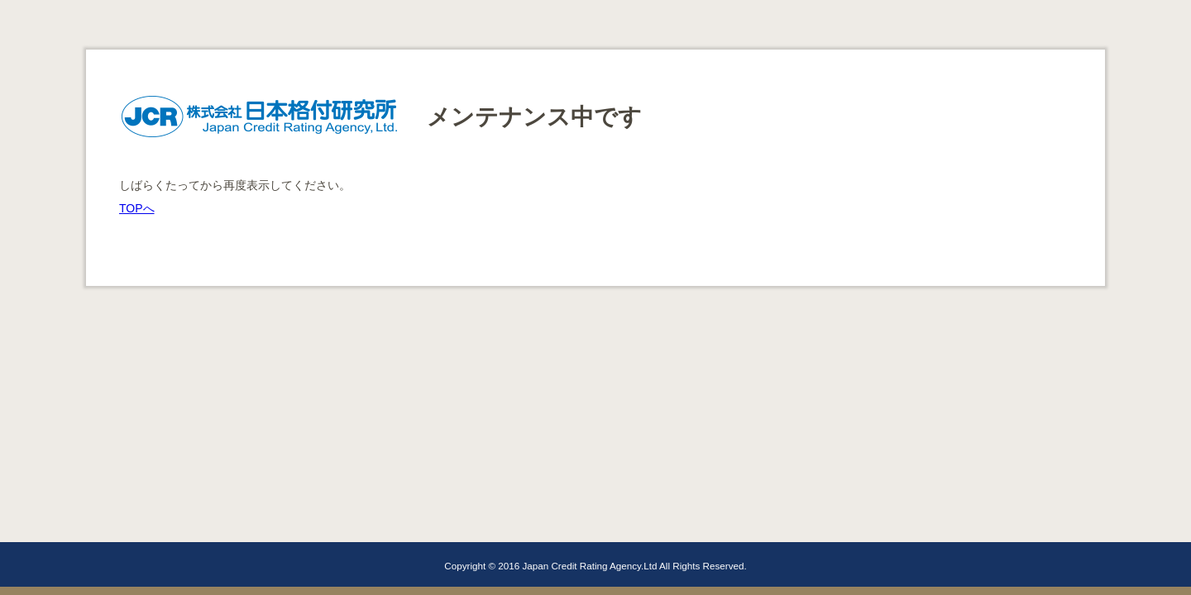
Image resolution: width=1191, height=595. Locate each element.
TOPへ (137, 208)
